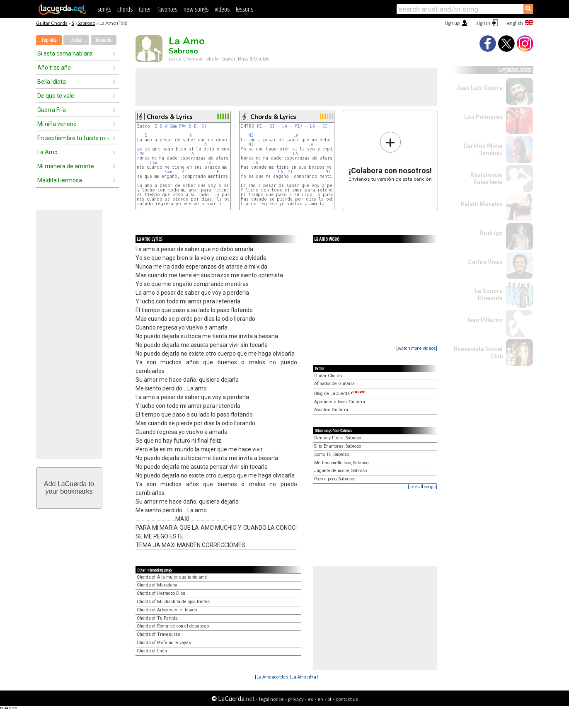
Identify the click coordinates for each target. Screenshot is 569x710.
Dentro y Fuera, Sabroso (337, 438)
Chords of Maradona (157, 585)
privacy (296, 699)
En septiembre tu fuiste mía (73, 138)
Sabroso (86, 23)
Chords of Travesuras (158, 634)
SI (272, 126)
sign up (452, 23)
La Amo (47, 152)
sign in (483, 23)
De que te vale (55, 95)
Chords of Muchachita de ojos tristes (173, 601)
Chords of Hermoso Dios (161, 593)
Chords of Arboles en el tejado (167, 610)
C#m (153, 162)
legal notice (271, 699)
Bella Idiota (51, 81)
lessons (244, 10)
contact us (347, 699)
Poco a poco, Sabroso (334, 479)
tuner (145, 10)
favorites (167, 10)
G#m (173, 126)
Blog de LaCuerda (340, 393)
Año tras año (54, 67)
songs (104, 10)
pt (329, 699)
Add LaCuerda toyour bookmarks (69, 487)
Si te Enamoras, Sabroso (337, 446)
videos (222, 10)
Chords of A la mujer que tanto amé (172, 577)
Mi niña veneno (57, 124)
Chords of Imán (152, 651)
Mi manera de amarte (65, 166)
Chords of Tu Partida (157, 618)
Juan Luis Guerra (479, 88)
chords (125, 10)
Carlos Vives (485, 262)
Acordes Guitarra (331, 409)
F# (208, 162)
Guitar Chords (52, 23)
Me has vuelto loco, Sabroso (341, 462)
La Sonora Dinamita (489, 294)
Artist (76, 40)
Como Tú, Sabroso (331, 454)
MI (259, 126)
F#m (182, 126)
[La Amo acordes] (272, 676)
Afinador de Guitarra (334, 383)
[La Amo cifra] (304, 676)
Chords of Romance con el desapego (173, 626)
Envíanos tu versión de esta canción (390, 156)
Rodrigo (491, 233)
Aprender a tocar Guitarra (339, 402)
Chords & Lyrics (170, 117)
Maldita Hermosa (59, 180)
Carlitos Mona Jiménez (483, 149)
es (310, 699)
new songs (196, 10)
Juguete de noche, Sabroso (340, 470)
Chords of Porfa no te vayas (164, 642)
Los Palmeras (483, 117)
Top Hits (48, 40)
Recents (103, 40)
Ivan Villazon (485, 320)
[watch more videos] (416, 348)
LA (284, 126)
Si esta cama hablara (64, 53)
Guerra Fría (51, 110)
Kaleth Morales (482, 204)
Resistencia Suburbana (486, 178)
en (320, 699)
